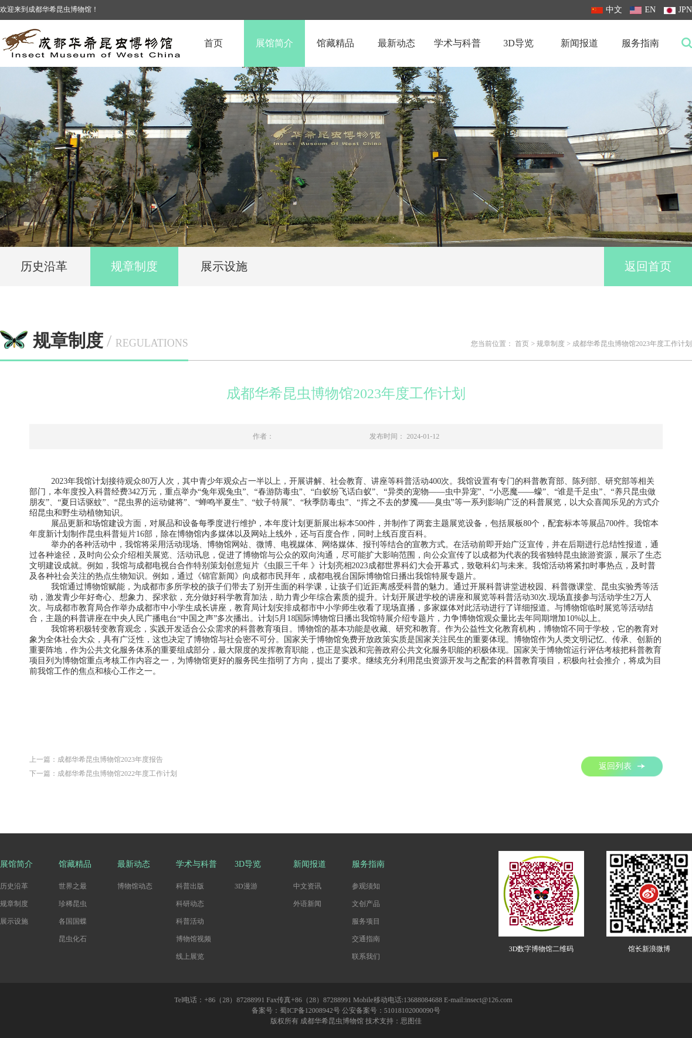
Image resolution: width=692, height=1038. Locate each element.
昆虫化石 (73, 939)
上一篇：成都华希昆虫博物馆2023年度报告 (96, 759)
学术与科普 (457, 43)
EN (643, 9)
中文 (606, 9)
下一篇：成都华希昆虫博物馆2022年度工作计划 (103, 773)
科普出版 (190, 886)
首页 (213, 43)
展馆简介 (274, 43)
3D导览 (518, 43)
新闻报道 (579, 43)
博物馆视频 (193, 939)
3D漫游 (246, 886)
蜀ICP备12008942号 (310, 1010)
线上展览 (190, 956)
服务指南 (640, 43)
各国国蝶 (73, 921)
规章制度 (134, 266)
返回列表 (622, 766)
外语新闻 (307, 904)
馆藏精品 (335, 43)
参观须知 (366, 886)
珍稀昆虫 (73, 904)
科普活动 (190, 921)
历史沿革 (44, 266)
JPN (678, 9)
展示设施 (224, 266)
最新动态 (396, 43)
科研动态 (190, 904)
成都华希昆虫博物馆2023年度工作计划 (632, 344)
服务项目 (366, 921)
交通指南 (366, 939)
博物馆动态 (134, 886)
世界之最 (73, 886)
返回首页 (648, 266)
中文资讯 (307, 886)
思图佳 (411, 1021)
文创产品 (366, 904)
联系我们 (366, 956)
